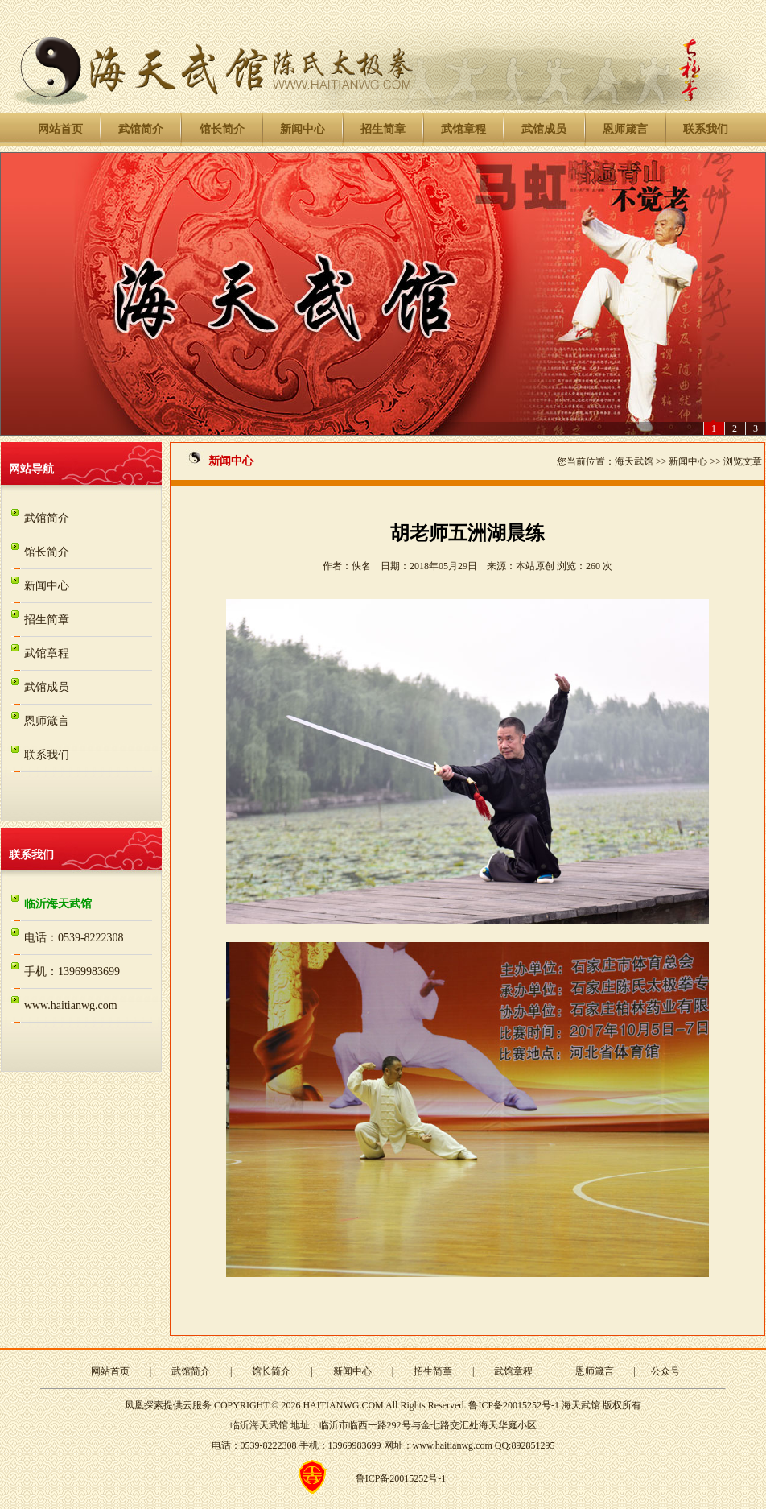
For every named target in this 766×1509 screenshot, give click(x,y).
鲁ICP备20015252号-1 (513, 1405)
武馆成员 (543, 129)
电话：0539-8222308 (74, 938)
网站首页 (60, 129)
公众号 (665, 1371)
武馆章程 (463, 129)
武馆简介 (140, 129)
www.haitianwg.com (70, 1005)
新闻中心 (302, 129)
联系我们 (705, 129)
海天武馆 (634, 461)
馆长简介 (222, 129)
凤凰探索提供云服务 (168, 1405)
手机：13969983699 (72, 971)
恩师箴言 (625, 129)
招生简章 (383, 129)
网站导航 (31, 469)
